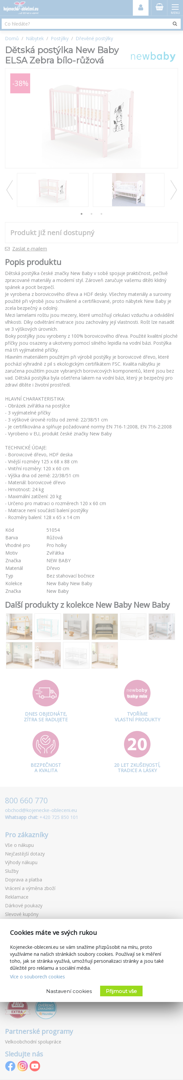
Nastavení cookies (69, 991)
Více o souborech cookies (37, 976)
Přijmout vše (121, 991)
